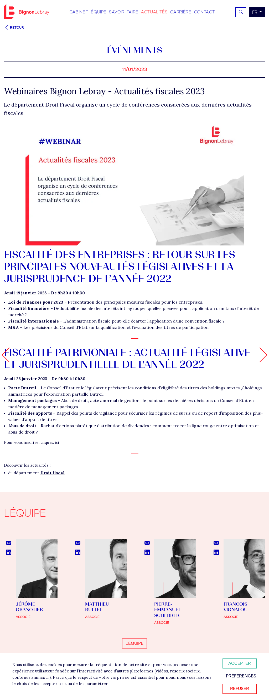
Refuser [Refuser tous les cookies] (239, 688)
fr (255, 12)
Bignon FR (26, 11)
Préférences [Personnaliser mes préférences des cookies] (241, 675)
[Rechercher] (240, 12)
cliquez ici (49, 442)
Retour (14, 27)
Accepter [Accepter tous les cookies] (239, 663)
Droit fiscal (52, 472)
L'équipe (134, 643)
